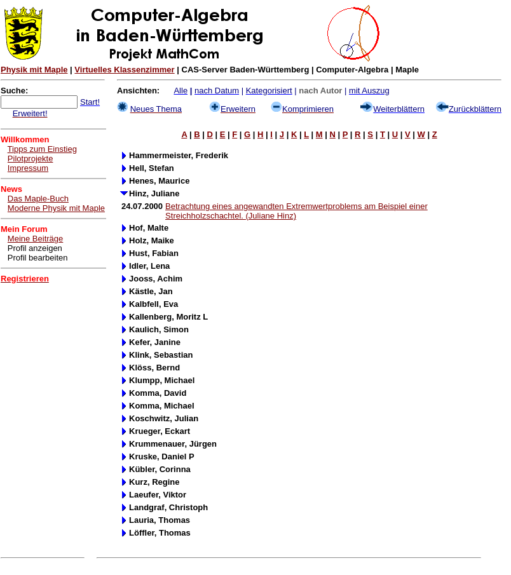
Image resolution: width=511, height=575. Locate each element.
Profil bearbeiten (38, 257)
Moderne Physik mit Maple (56, 208)
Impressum (28, 168)
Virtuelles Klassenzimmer (124, 69)
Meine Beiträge (35, 238)
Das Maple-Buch (38, 198)
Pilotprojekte (30, 158)
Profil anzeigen (35, 248)
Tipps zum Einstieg (42, 149)
